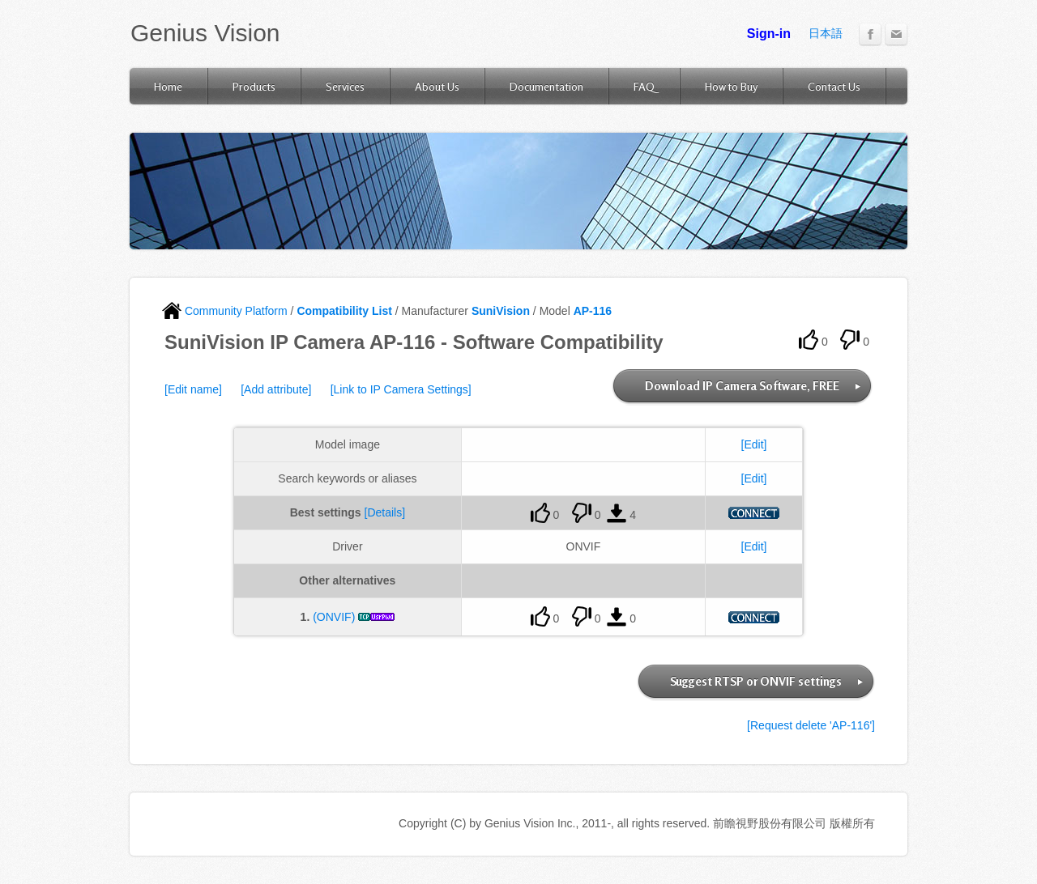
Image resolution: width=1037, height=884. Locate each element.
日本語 (826, 33)
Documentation (546, 86)
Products (254, 86)
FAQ (644, 86)
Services (345, 86)
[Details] (385, 512)
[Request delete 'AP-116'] (811, 725)
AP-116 (593, 310)
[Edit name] (193, 389)
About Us (437, 86)
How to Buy (731, 86)
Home (168, 86)
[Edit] (754, 444)
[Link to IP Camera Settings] (401, 389)
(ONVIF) (334, 616)
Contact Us (834, 86)
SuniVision (501, 310)
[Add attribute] (276, 389)
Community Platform (225, 310)
